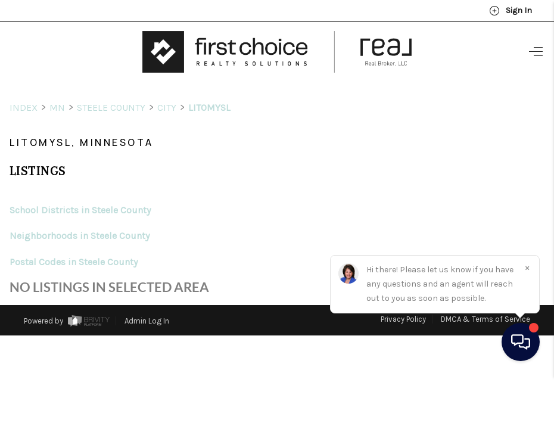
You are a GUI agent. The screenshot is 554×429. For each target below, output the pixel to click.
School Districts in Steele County (80, 188)
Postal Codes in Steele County (74, 239)
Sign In (510, 10)
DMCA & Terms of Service (485, 297)
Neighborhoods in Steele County (80, 213)
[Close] (527, 321)
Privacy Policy (403, 297)
